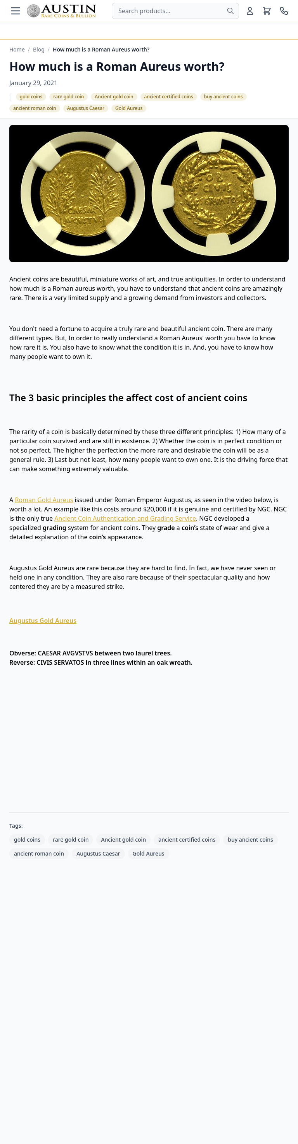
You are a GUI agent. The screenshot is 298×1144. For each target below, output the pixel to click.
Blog (39, 49)
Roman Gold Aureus (44, 500)
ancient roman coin (34, 108)
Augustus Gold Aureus (42, 620)
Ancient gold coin (114, 96)
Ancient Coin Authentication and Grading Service (125, 518)
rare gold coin (68, 96)
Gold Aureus (128, 108)
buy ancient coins (223, 96)
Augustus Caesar (85, 108)
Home (17, 49)
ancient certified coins (168, 96)
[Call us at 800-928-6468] (284, 10)
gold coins (31, 96)
